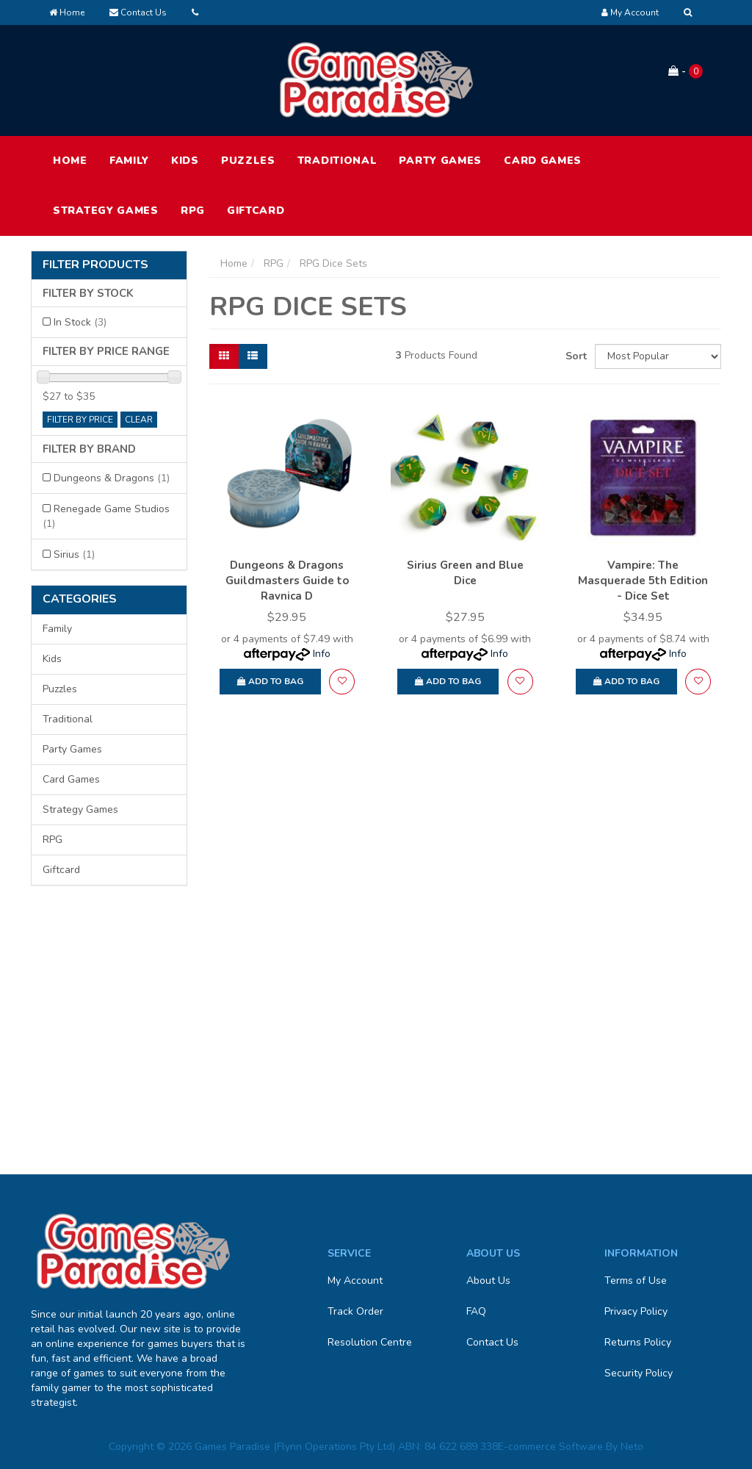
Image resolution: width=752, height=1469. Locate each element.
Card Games (543, 161)
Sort (574, 356)
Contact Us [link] (492, 1342)
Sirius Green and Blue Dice (465, 573)
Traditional (337, 161)
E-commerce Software (550, 1447)
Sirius (74, 554)
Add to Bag (270, 681)
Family (129, 161)
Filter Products (95, 265)
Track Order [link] (355, 1311)
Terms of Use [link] (635, 1280)
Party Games (440, 161)
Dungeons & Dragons (112, 478)
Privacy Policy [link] (636, 1311)
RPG (193, 211)
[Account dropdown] (630, 12)
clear (139, 419)
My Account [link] (355, 1280)
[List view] (252, 356)
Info (321, 654)
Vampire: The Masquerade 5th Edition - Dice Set (643, 580)
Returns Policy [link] (637, 1342)
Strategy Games (106, 211)
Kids (185, 161)
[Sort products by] (658, 356)
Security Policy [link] (638, 1373)
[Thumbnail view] (224, 356)
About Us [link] (488, 1280)
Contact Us (138, 12)
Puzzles (248, 161)
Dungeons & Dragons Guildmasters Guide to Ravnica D (287, 580)
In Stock (80, 322)
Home (66, 12)
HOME (70, 161)
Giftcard (256, 211)
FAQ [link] (476, 1311)
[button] (342, 681)
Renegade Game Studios (106, 516)
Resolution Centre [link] (370, 1342)
